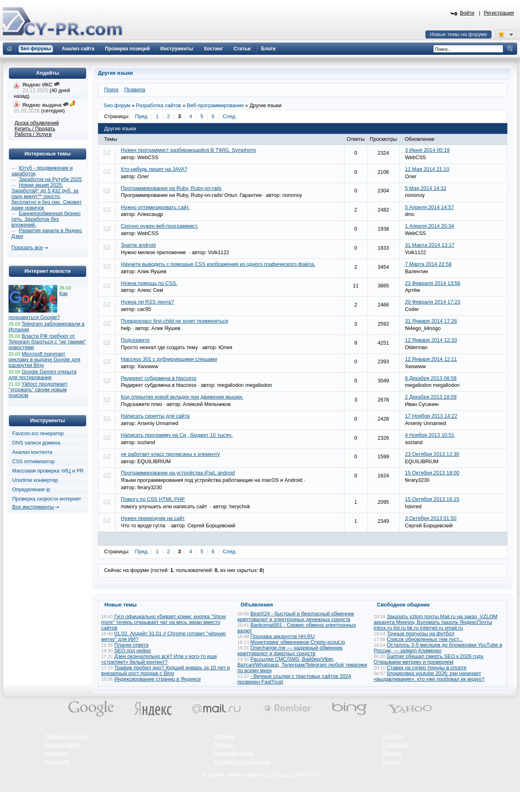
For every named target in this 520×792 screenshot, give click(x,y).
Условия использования (242, 762)
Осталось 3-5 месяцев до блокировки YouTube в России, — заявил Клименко (438, 648)
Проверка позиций (67, 736)
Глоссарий (394, 745)
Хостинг (391, 762)
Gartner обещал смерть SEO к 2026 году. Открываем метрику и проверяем (429, 659)
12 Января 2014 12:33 (431, 340)
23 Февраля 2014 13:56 (433, 283)
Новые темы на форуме (458, 34)
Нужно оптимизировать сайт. (155, 207)
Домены (392, 753)
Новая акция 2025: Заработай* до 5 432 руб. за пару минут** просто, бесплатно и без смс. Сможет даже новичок (46, 196)
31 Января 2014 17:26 (431, 321)
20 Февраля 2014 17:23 (433, 302)
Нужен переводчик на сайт (153, 518)
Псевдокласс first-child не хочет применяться (174, 321)
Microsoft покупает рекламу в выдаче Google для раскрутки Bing (44, 359)
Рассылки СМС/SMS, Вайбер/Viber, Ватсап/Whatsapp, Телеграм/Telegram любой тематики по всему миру (302, 664)
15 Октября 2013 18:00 (432, 473)
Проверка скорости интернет (46, 499)
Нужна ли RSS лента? (147, 302)
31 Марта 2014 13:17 (430, 245)
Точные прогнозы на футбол (420, 634)
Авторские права (234, 753)
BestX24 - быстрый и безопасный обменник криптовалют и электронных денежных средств (295, 616)
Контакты (56, 753)
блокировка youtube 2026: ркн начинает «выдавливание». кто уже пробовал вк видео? (429, 676)
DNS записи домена (36, 443)
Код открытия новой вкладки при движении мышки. (182, 397)
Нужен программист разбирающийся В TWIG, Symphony (188, 150)
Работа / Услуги (33, 134)
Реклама (224, 736)
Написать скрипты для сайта (155, 416)
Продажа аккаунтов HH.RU (282, 636)
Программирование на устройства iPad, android (178, 473)
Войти (467, 13)
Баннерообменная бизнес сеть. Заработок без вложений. (46, 219)
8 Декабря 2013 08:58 (431, 378)
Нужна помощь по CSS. (149, 283)
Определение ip (31, 489)
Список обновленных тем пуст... (425, 639)
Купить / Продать (35, 129)
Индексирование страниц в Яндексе (157, 679)
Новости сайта (62, 745)
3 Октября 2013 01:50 (431, 518)
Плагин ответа (131, 645)
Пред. (142, 116)
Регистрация (499, 13)
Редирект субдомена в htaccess (159, 378)
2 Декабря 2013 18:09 (431, 397)
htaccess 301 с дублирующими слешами (169, 359)
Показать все (27, 247)
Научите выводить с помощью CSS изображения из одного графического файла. (218, 264)
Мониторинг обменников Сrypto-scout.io (297, 642)
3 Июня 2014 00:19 (427, 150)
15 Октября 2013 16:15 (432, 499)
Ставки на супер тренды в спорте (427, 668)
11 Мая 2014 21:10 (427, 169)
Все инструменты (33, 507)
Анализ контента (32, 452)
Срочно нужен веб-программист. (159, 226)
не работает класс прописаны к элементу (170, 454)
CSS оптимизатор (33, 461)
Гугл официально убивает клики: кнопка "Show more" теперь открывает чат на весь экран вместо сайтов (163, 622)
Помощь (224, 745)
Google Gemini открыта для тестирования (42, 374)
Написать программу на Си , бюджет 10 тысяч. (177, 435)
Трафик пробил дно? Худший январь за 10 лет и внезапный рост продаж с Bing (165, 670)
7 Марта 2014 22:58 (428, 264)
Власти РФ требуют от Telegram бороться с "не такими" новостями (47, 341)
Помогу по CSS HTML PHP (153, 499)
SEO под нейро (132, 651)
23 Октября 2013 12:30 (432, 454)
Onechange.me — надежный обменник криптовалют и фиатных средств (289, 650)
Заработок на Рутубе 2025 (50, 179)
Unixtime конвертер (35, 480)
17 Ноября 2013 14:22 (431, 416)
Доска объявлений (37, 123)
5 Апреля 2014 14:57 (429, 207)
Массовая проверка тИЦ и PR (48, 471)
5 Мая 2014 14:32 (425, 188)
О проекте (57, 762)
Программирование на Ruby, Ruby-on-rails (171, 188)
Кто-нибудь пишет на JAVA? (154, 169)
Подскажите (135, 340)
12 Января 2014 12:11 (431, 359)
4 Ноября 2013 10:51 (430, 435)
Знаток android (138, 245)
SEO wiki (392, 736)
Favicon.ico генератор (38, 433)
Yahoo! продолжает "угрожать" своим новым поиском (38, 389)
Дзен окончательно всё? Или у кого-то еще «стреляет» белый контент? (159, 659)
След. (229, 116)
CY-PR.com (279, 775)
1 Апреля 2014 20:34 (429, 226)
